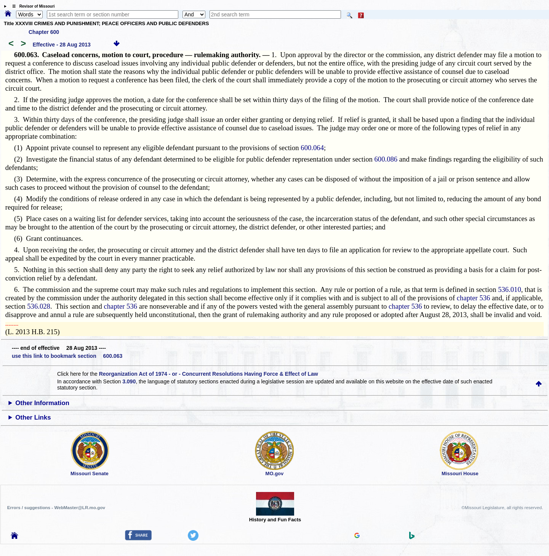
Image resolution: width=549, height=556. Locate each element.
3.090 (129, 381)
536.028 (38, 306)
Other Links (33, 417)
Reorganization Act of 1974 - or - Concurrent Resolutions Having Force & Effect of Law (208, 374)
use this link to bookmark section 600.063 (67, 356)
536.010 (509, 289)
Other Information (42, 403)
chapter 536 (473, 298)
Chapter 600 (44, 32)
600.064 (312, 148)
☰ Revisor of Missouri (31, 6)
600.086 (385, 159)
